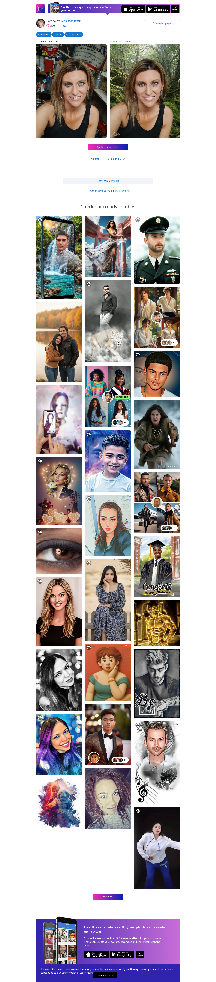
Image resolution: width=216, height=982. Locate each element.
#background (73, 34)
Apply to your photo (108, 147)
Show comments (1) (108, 180)
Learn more (86, 972)
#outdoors (44, 34)
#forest (58, 34)
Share (162, 23)
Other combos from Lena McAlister (108, 190)
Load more (108, 896)
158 (62, 25)
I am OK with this (105, 975)
